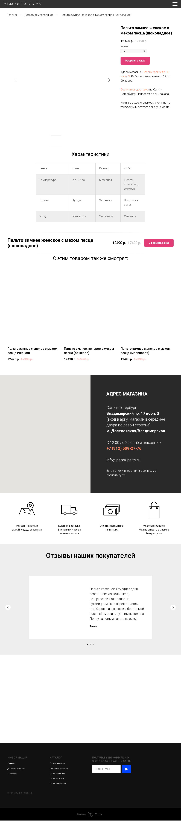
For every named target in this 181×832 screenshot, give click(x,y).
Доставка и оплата (16, 780)
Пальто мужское (58, 795)
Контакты (12, 785)
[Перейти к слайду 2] (90, 644)
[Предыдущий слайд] (15, 80)
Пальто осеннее (57, 785)
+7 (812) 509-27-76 (123, 448)
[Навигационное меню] (175, 4)
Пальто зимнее (57, 790)
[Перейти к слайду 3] (93, 644)
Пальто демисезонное (39, 15)
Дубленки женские (59, 780)
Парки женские (57, 775)
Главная (12, 15)
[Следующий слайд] (109, 80)
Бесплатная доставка (135, 89)
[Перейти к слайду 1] (87, 644)
